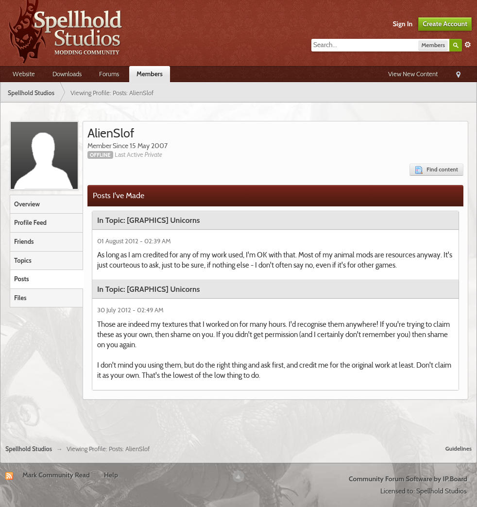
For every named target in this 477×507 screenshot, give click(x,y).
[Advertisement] (238, 418)
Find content (436, 170)
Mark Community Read (56, 475)
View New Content (413, 74)
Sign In (403, 23)
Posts (21, 279)
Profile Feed (30, 222)
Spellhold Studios (28, 449)
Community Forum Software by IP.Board (408, 478)
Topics (23, 260)
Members (149, 74)
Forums (109, 74)
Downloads (67, 74)
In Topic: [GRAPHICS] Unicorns (148, 220)
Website (24, 74)
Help (111, 475)
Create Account (445, 23)
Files (20, 298)
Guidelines (458, 448)
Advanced (468, 45)
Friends (24, 241)
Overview (27, 204)
